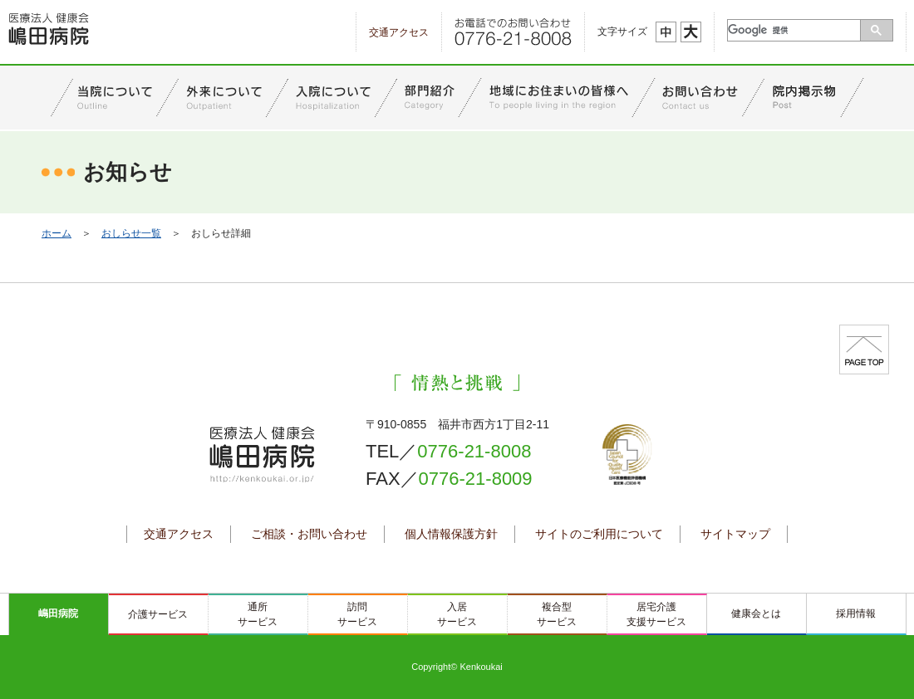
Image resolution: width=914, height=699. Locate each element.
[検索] (794, 30)
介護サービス (158, 614)
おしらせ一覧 (131, 233)
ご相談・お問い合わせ (309, 533)
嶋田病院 (58, 613)
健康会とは (756, 613)
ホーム (56, 233)
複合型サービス (557, 614)
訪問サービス (357, 614)
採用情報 (856, 613)
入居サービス (457, 614)
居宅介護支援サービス (656, 614)
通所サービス (258, 614)
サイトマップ (735, 533)
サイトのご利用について (599, 533)
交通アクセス (399, 32)
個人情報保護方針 (451, 533)
